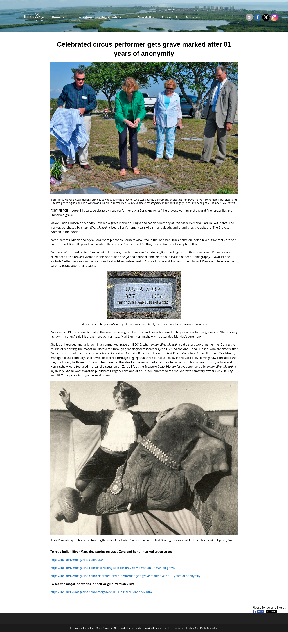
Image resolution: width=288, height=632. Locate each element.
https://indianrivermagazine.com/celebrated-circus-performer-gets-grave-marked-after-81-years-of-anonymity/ (125, 576)
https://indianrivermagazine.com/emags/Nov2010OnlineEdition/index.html (101, 592)
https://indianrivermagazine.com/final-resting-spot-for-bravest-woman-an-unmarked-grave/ (113, 568)
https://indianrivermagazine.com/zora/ (76, 560)
